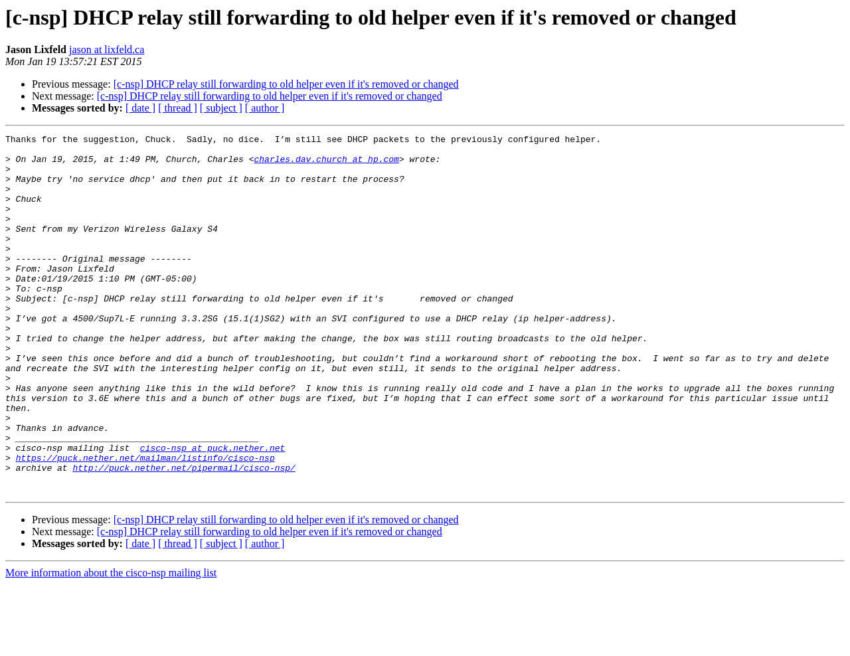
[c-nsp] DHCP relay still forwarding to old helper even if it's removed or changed (286, 84)
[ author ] (265, 108)
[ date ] (140, 108)
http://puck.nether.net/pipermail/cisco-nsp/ (183, 535)
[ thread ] (177, 108)
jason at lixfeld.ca (106, 49)
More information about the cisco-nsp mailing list (110, 644)
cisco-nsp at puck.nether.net (212, 511)
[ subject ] (221, 108)
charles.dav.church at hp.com (326, 165)
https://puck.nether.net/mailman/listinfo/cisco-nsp (145, 523)
